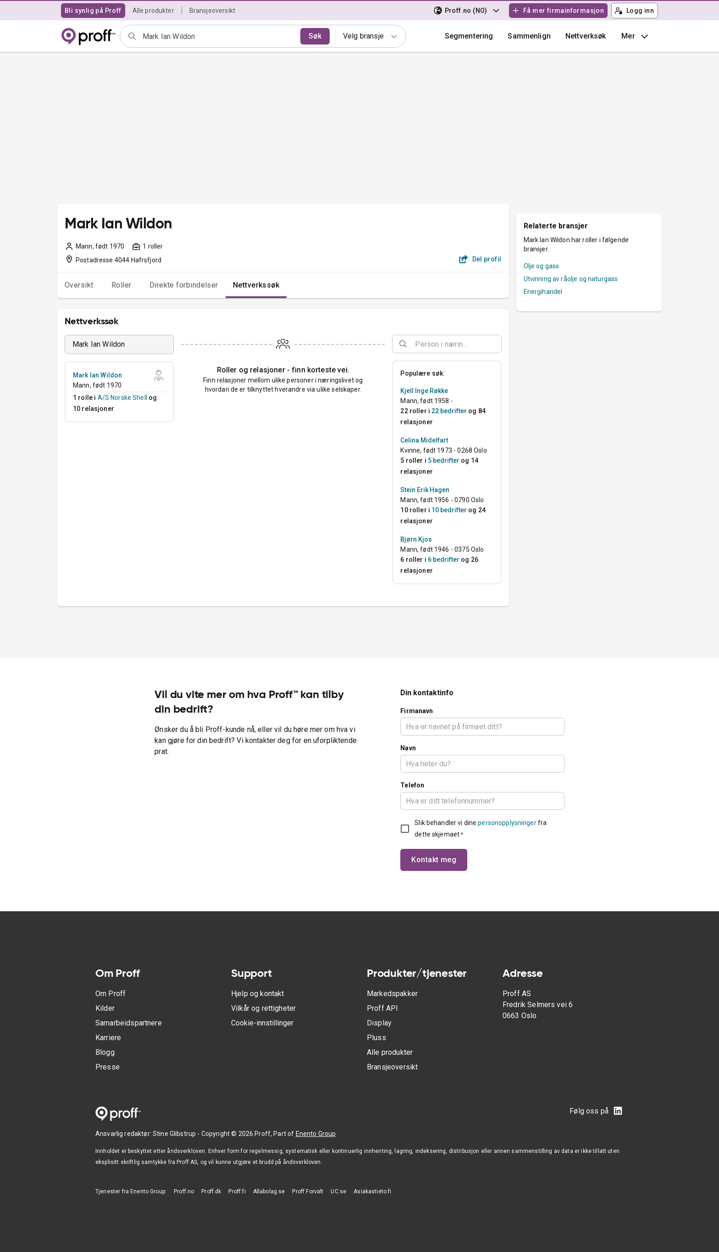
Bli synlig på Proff (93, 10)
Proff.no (184, 1191)
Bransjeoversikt (212, 10)
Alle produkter (153, 10)
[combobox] (218, 36)
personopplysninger (507, 822)
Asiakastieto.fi (372, 1191)
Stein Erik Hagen (424, 489)
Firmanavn (416, 711)
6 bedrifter (443, 559)
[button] (529, 36)
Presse (107, 1067)
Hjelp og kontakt (257, 993)
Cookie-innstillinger (262, 1023)
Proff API (382, 1008)
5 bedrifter (443, 460)
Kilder (105, 1008)
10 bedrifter (449, 510)
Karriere (108, 1037)
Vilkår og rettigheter (263, 1008)
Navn (408, 748)
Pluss (376, 1037)
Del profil (480, 259)
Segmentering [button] (469, 36)
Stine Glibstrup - (177, 1133)
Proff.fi (236, 1191)
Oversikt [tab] (79, 285)
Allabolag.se (269, 1191)
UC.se (338, 1191)
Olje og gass (541, 266)
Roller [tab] (121, 285)
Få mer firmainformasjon (558, 10)
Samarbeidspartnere (128, 1023)
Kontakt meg (433, 859)
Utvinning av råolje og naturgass (571, 279)
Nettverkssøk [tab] (256, 285)
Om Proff (110, 993)
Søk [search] (315, 36)
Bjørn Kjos (416, 539)
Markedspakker (392, 993)
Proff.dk (211, 1191)
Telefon (412, 785)
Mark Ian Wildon (97, 375)
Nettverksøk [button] (585, 36)
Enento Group (316, 1133)
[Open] (497, 344)
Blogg (105, 1052)
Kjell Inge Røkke (424, 390)
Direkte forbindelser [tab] (183, 285)
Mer (635, 36)
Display (379, 1023)
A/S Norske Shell (122, 397)
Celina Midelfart (424, 440)
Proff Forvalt (307, 1191)
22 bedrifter (449, 411)
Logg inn (634, 10)
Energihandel (543, 291)
